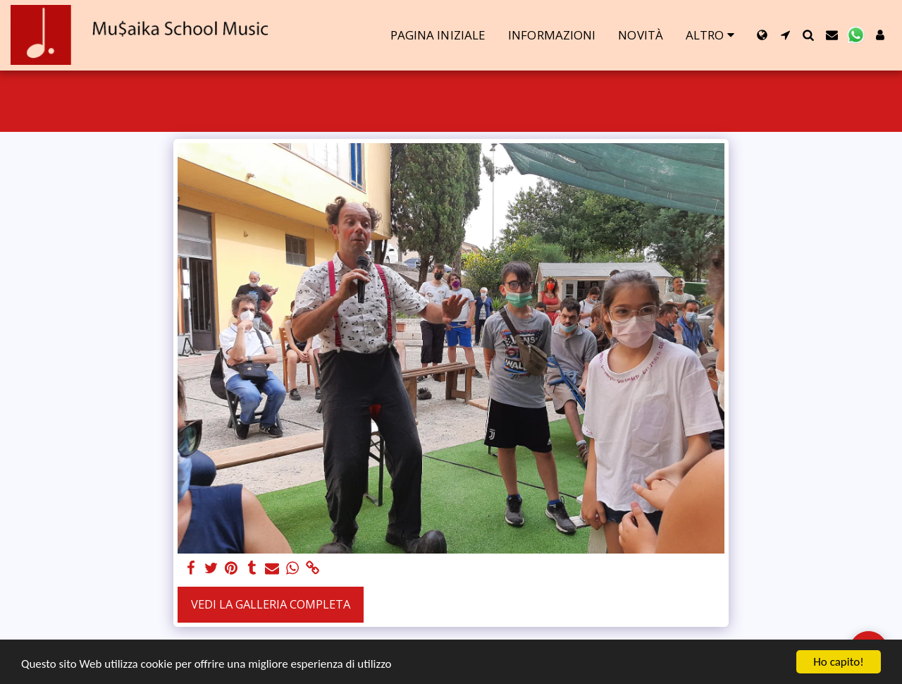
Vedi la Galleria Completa (270, 604)
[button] (785, 35)
